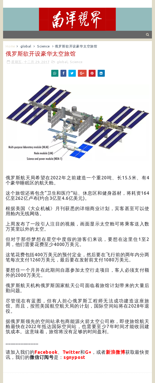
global (25, 46)
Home (10, 46)
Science (43, 46)
